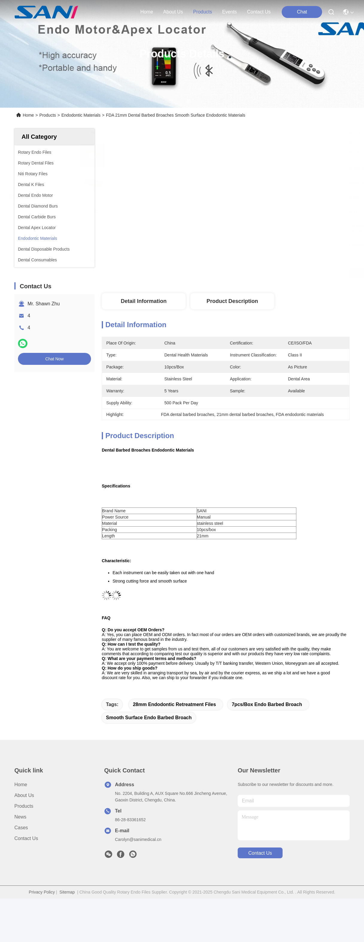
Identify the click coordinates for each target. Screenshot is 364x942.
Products (48, 115)
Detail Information (143, 301)
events (229, 11)
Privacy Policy (42, 892)
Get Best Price (278, 273)
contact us (259, 11)
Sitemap (67, 892)
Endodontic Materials (81, 115)
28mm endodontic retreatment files (174, 704)
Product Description (232, 301)
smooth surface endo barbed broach (149, 717)
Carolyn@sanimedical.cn (138, 839)
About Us (24, 795)
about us (173, 11)
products (202, 11)
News (20, 816)
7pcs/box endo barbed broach (267, 704)
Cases (21, 827)
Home (146, 11)
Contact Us (26, 838)
